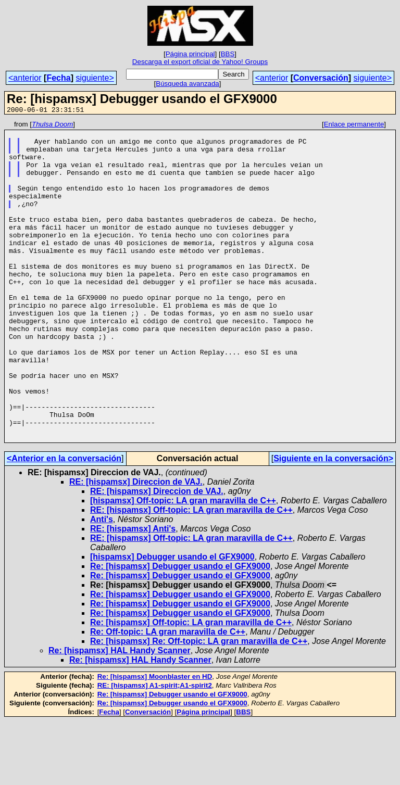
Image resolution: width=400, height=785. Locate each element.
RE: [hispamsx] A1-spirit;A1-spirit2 (154, 749)
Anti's (101, 583)
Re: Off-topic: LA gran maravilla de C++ (167, 695)
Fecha (58, 77)
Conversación (320, 77)
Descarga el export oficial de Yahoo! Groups (200, 62)
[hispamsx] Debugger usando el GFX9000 (172, 620)
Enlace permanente (354, 126)
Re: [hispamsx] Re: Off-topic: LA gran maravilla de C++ (198, 705)
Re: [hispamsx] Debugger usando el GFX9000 (180, 630)
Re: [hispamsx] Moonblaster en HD (155, 740)
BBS (228, 54)
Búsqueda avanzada (187, 83)
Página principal (190, 54)
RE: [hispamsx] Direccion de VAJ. (136, 545)
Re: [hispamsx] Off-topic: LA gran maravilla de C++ (191, 686)
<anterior (25, 77)
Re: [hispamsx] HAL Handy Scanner (119, 714)
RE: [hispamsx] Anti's (133, 592)
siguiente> (95, 77)
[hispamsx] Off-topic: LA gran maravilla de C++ (183, 564)
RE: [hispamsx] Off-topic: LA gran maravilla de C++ (191, 573)
